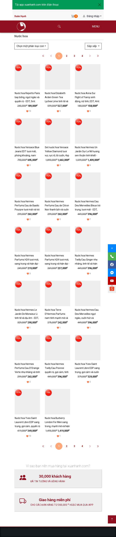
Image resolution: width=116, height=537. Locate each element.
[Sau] (90, 56)
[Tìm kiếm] (59, 26)
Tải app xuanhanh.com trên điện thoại (37, 4)
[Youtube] (112, 281)
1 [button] (59, 56)
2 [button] (66, 56)
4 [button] (82, 56)
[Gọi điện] (112, 256)
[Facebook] (112, 264)
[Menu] (96, 26)
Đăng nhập (91, 16)
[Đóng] (112, 248)
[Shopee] (112, 289)
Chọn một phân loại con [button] (31, 46)
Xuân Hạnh (20, 16)
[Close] (100, 4)
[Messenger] (112, 273)
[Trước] (51, 56)
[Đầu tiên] (43, 56)
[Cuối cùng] (97, 56)
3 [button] (74, 56)
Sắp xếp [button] (92, 46)
